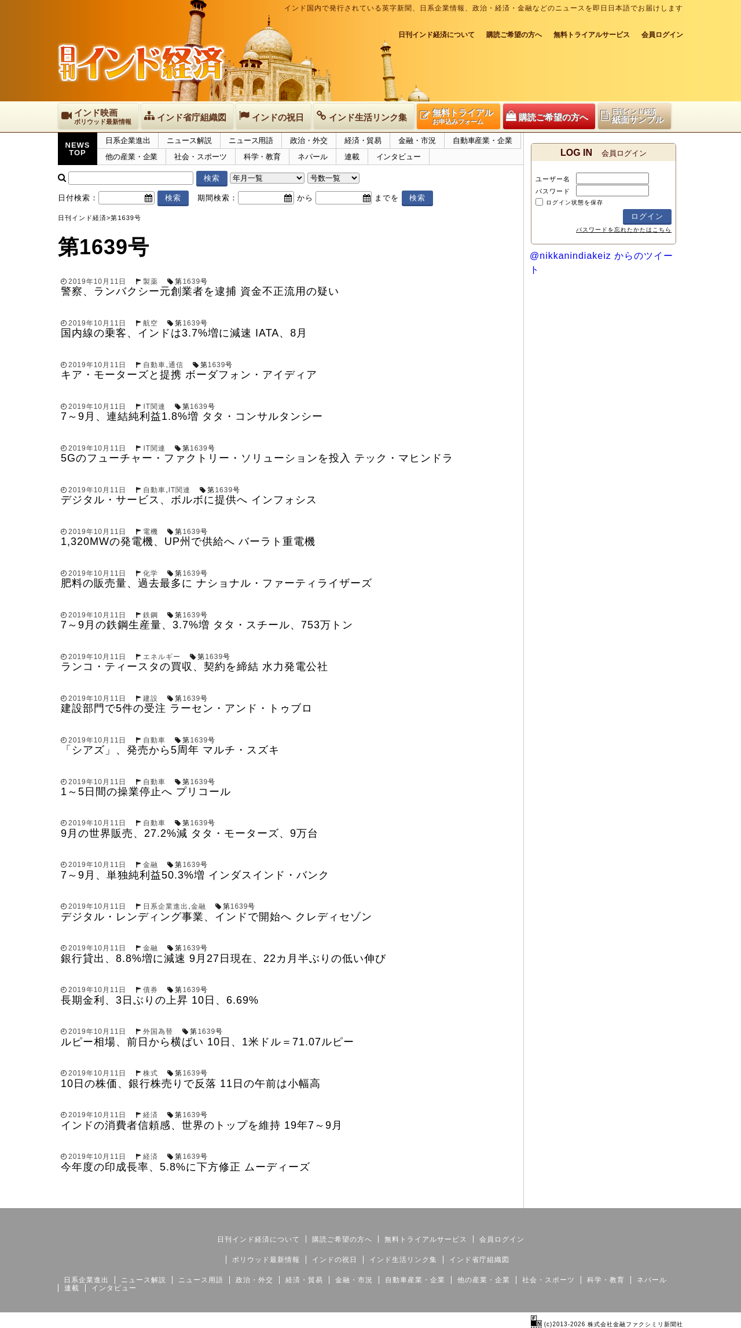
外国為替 (158, 1031)
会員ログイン (662, 35)
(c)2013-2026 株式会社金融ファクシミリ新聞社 (607, 1324)
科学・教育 (262, 156)
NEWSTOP (77, 149)
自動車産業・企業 (482, 140)
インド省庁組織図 (479, 1260)
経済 (150, 1115)
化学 (150, 573)
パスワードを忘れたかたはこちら (624, 229)
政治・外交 (309, 140)
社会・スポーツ (200, 156)
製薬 (150, 281)
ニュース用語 (251, 140)
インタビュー (398, 156)
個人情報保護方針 (655, 1198)
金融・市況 (417, 140)
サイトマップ (595, 1198)
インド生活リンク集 (403, 1260)
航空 (150, 323)
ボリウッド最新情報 (266, 1260)
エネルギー (162, 657)
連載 (352, 156)
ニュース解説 (189, 140)
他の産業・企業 (131, 156)
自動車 (154, 365)
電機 (150, 532)
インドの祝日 (334, 1260)
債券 (150, 990)
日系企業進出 (127, 140)
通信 (176, 365)
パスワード (552, 191)
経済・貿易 (363, 140)
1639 (191, 281)
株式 (150, 1073)
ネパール (313, 156)
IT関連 (154, 407)
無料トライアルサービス (591, 35)
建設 (150, 698)
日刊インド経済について (436, 35)
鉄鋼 (150, 615)
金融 (150, 865)
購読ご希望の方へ (514, 35)
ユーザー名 (552, 178)
